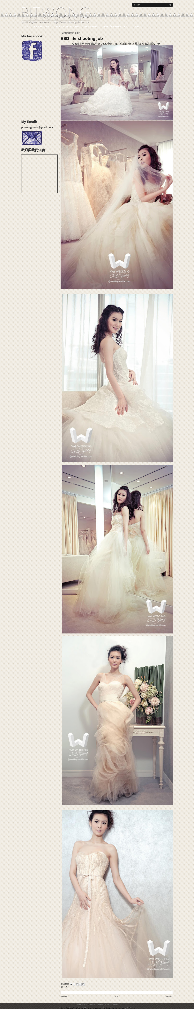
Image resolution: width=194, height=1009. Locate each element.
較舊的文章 (169, 996)
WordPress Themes (76, 1008)
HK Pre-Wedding (41, 26)
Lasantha (98, 1008)
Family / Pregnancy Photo (117, 26)
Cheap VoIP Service (128, 1008)
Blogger (117, 1004)
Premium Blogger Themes (112, 1008)
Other (138, 26)
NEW (26, 26)
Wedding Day (91, 26)
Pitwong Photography (95, 1004)
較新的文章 (64, 996)
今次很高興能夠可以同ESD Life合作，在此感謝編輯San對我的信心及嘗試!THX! (116, 43)
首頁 (116, 996)
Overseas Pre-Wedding (67, 26)
